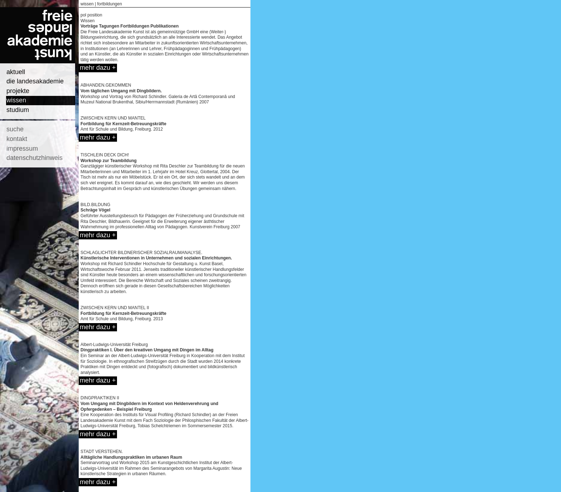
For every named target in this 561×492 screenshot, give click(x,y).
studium (17, 109)
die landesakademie (35, 81)
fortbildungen (109, 3)
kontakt (16, 138)
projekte (17, 90)
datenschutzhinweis (34, 157)
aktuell (15, 71)
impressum (22, 148)
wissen (16, 100)
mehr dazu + (98, 67)
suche (15, 129)
